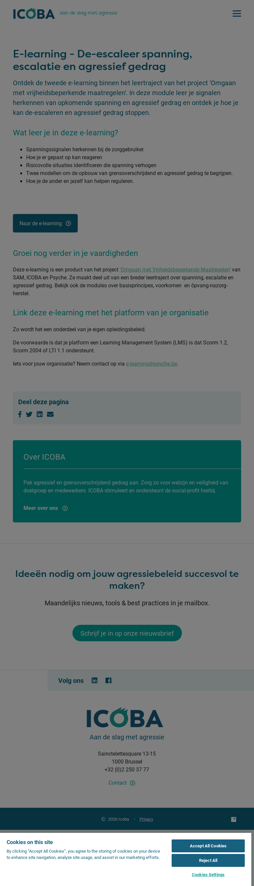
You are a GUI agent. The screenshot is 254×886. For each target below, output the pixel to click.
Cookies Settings (208, 874)
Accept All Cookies (208, 846)
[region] (125, 859)
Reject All (208, 860)
